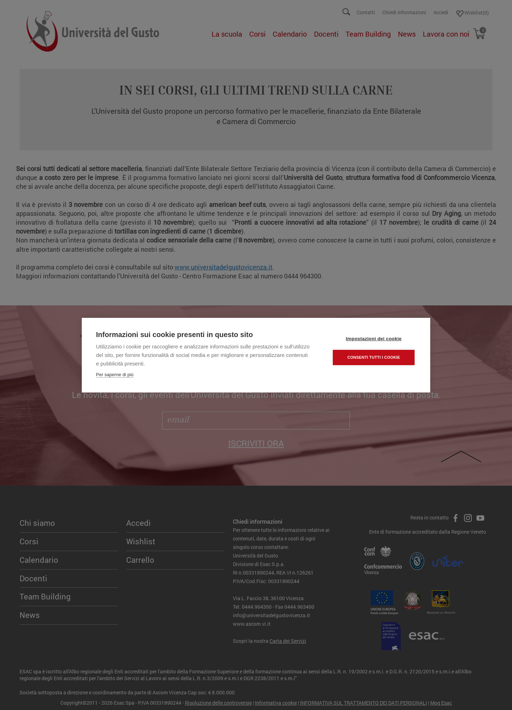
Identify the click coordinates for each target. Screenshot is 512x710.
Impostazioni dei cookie (374, 338)
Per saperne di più (115, 374)
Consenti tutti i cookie (373, 357)
